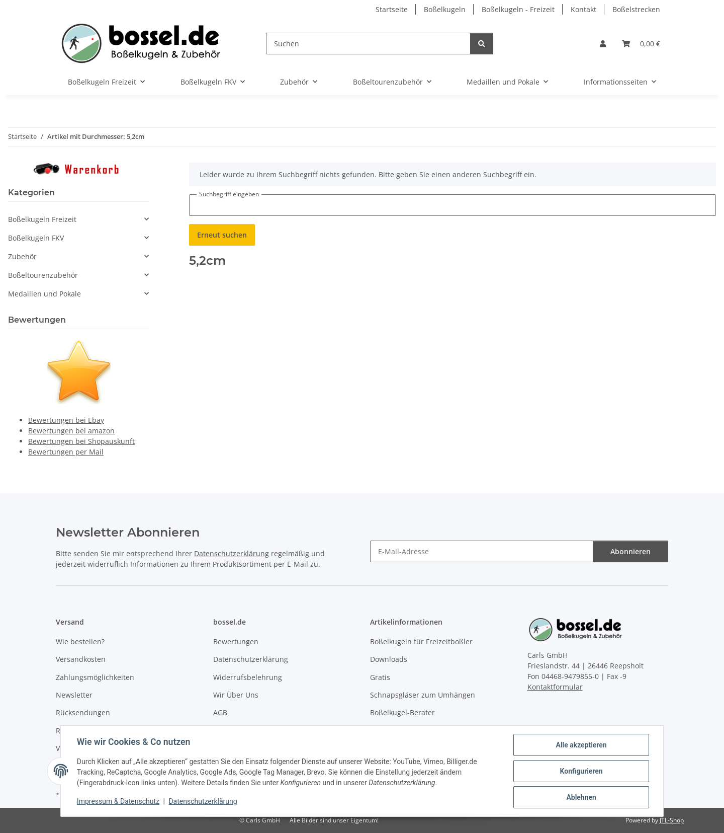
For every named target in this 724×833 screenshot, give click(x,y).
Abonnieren (630, 551)
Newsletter (74, 695)
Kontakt (583, 9)
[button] (603, 43)
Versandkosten (81, 659)
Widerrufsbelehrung (247, 677)
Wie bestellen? (80, 641)
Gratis (380, 677)
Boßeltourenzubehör (43, 275)
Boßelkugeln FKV (36, 238)
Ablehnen (581, 797)
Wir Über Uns (235, 695)
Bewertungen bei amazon (71, 430)
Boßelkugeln (445, 9)
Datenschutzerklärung (203, 802)
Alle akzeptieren (581, 745)
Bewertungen (235, 641)
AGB (220, 712)
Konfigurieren (581, 771)
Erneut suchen (222, 235)
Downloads (388, 659)
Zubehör (22, 256)
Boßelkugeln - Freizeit (518, 9)
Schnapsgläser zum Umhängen (422, 695)
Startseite (392, 9)
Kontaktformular (555, 687)
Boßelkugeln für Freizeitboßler (421, 641)
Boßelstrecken (636, 9)
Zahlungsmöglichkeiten (95, 677)
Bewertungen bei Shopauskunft (81, 441)
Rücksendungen (83, 712)
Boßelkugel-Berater (402, 712)
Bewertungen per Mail (66, 452)
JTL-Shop (672, 820)
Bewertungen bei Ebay (66, 420)
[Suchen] (368, 43)
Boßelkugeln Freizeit (42, 219)
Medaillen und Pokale (44, 293)
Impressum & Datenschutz (118, 802)
